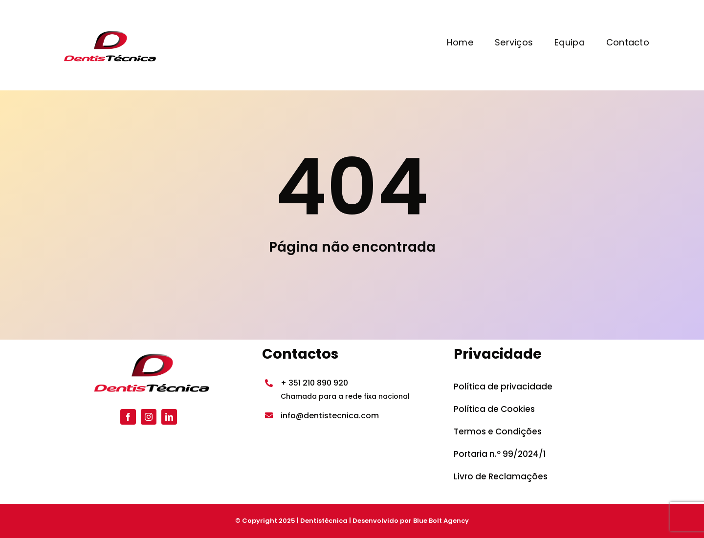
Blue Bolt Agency (441, 520)
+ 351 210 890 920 (314, 382)
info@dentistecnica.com (330, 415)
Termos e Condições (498, 431)
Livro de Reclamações (501, 476)
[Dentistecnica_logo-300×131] (107, 32)
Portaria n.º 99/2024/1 (500, 454)
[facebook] (128, 417)
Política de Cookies (494, 409)
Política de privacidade (503, 386)
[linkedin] (169, 417)
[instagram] (148, 417)
